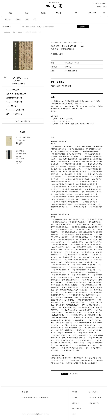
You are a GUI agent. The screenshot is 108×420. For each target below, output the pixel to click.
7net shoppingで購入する (15, 110)
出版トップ (8, 19)
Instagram (46, 414)
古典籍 (43, 13)
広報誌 (27, 19)
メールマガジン (76, 408)
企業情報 (74, 392)
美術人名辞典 (93, 12)
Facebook (24, 414)
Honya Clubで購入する (14, 102)
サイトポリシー (93, 392)
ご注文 (35, 19)
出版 (59, 13)
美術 (10, 13)
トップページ (7, 32)
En (104, 12)
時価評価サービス (94, 403)
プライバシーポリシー (95, 397)
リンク (74, 414)
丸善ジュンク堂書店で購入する (16, 94)
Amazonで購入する (13, 90)
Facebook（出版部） (35, 414)
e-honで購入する (12, 106)
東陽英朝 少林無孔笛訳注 (62, 49)
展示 (26, 13)
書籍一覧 (18, 19)
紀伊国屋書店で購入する (14, 98)
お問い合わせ (76, 403)
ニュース (74, 397)
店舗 (76, 12)
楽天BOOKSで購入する (14, 114)
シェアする (74, 374)
